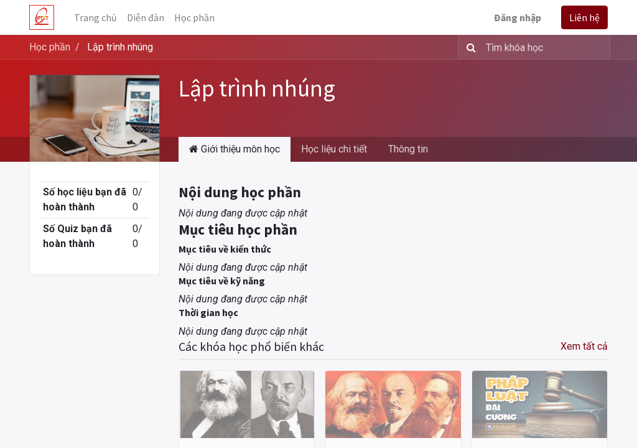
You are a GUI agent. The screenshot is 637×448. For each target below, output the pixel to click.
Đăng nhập (517, 17)
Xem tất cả (584, 346)
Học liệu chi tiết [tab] (334, 149)
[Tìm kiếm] (468, 47)
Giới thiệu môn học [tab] (234, 149)
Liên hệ (584, 17)
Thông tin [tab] (408, 149)
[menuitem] (95, 17)
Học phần (49, 47)
